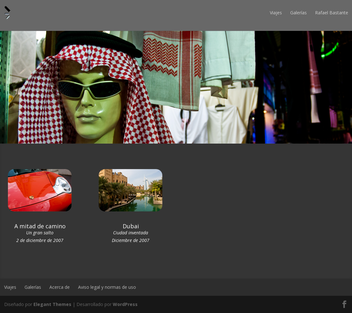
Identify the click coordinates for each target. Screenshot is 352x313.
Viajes (276, 13)
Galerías (298, 13)
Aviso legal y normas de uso (107, 287)
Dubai (131, 226)
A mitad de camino (40, 226)
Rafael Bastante (331, 13)
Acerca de (59, 287)
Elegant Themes (52, 304)
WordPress (125, 304)
